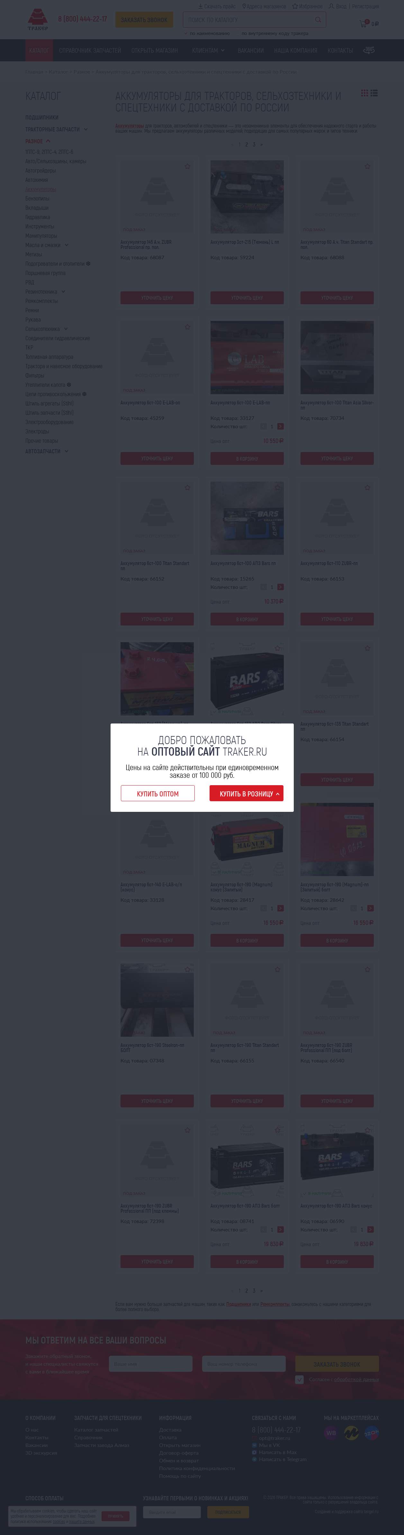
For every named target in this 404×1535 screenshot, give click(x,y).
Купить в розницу (246, 793)
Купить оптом (158, 793)
